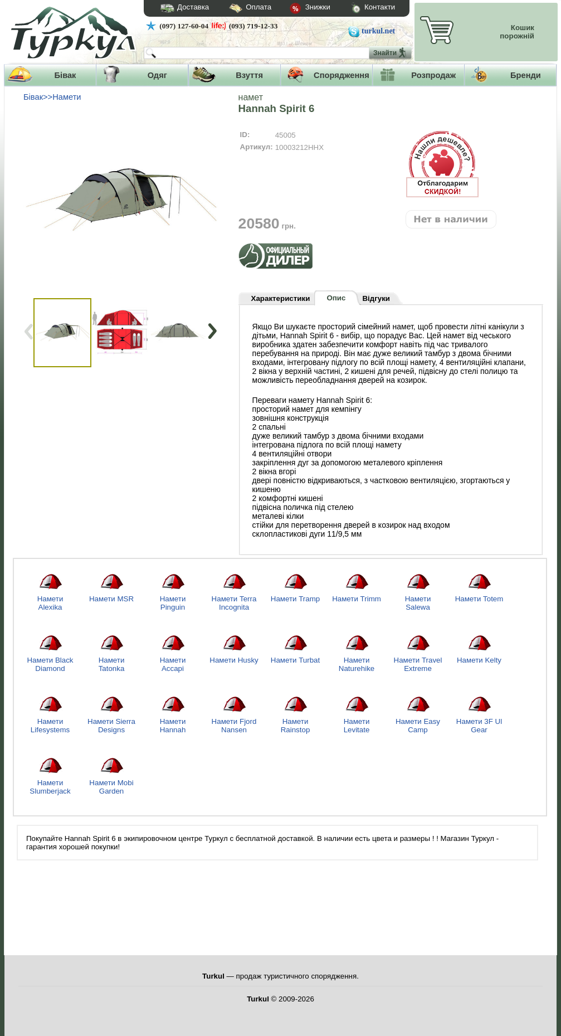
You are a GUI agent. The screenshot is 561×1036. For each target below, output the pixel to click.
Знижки (300, 9)
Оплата (240, 8)
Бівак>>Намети (52, 97)
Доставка (181, 8)
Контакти (362, 8)
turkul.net (378, 31)
